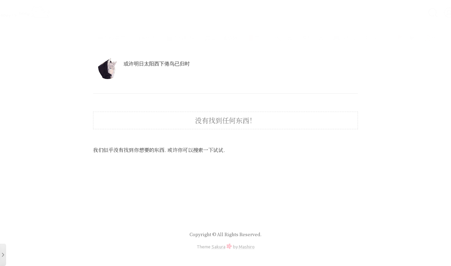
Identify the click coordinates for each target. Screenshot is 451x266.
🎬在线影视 (162, 38)
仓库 (438, 38)
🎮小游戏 (326, 38)
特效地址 (358, 38)
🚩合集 (388, 38)
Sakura (219, 246)
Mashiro (247, 246)
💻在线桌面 (93, 38)
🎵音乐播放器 (203, 38)
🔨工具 (265, 38)
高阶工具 (295, 38)
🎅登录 (415, 38)
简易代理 (128, 38)
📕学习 (238, 38)
